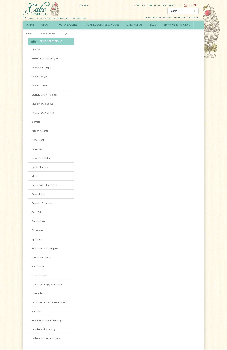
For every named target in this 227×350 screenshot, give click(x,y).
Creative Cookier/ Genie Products (50, 302)
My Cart (190, 5)
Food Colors (38, 266)
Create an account (171, 5)
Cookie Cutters (47, 33)
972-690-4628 (82, 5)
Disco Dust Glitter (41, 157)
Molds (35, 176)
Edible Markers (40, 167)
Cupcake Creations (42, 203)
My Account (139, 5)
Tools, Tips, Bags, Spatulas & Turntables (47, 289)
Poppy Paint (38, 194)
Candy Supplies (40, 275)
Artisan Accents (40, 130)
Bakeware (37, 230)
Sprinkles (37, 239)
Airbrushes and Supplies (45, 248)
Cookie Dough (39, 76)
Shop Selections (46, 41)
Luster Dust (38, 139)
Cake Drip (37, 212)
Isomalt (36, 121)
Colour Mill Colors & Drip (44, 185)
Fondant (36, 311)
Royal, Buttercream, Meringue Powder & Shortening (47, 325)
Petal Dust (37, 148)
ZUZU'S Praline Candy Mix (46, 58)
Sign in (152, 5)
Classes (36, 49)
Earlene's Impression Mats (46, 338)
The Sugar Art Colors (43, 112)
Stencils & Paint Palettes (45, 94)
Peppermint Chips (41, 67)
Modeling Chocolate (42, 103)
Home (30, 24)
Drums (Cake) (39, 221)
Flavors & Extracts (41, 257)
